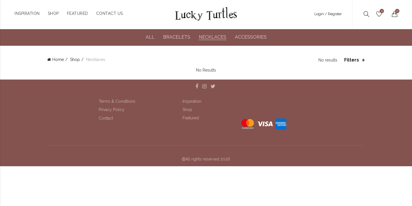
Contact (106, 118)
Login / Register (328, 14)
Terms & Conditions (117, 101)
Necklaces (212, 37)
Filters (351, 60)
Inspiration (192, 101)
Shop (75, 59)
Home (58, 59)
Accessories (251, 37)
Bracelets (176, 37)
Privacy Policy (111, 109)
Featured (191, 118)
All (150, 37)
